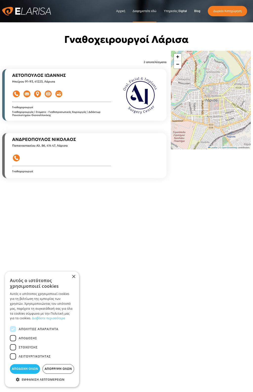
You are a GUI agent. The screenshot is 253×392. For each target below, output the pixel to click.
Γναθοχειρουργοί (22, 107)
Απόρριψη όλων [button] (58, 369)
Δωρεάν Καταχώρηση (227, 11)
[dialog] (42, 329)
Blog (197, 11)
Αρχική (120, 11)
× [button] (73, 277)
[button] (177, 57)
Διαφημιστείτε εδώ (144, 11)
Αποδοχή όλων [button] (25, 369)
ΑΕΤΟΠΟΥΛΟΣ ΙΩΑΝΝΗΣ (39, 75)
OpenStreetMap (229, 147)
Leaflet (213, 147)
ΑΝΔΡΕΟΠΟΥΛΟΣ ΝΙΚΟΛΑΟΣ (44, 139)
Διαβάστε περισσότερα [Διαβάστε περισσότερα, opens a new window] (48, 318)
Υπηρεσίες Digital (175, 11)
